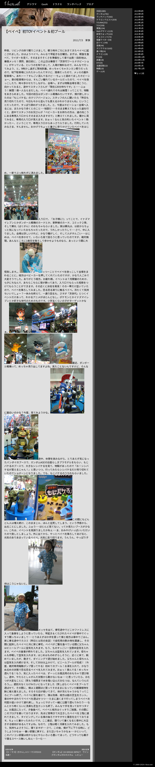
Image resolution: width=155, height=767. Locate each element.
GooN (44, 4)
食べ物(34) (101, 51)
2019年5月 (138, 51)
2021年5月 (138, 28)
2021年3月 (138, 34)
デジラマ (32, 4)
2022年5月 (138, 13)
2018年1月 (138, 65)
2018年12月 (139, 57)
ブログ (90, 4)
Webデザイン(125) (104, 31)
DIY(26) (99, 62)
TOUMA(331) (101, 22)
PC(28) (99, 57)
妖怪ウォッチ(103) (104, 34)
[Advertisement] (113, 118)
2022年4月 (138, 16)
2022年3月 (138, 19)
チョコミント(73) (104, 36)
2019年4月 (138, 54)
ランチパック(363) (104, 16)
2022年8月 (138, 11)
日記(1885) (101, 11)
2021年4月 (138, 31)
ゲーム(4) (100, 71)
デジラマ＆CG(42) (104, 48)
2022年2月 (138, 22)
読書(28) (100, 59)
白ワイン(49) (102, 42)
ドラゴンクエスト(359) (106, 19)
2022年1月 (138, 25)
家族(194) (100, 28)
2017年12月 (139, 68)
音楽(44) (100, 45)
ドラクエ (57, 4)
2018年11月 (139, 59)
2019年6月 (138, 48)
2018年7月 (138, 62)
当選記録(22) (102, 65)
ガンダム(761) (102, 13)
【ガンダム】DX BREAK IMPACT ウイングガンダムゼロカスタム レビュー (70, 752)
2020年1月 (138, 39)
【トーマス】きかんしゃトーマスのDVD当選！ (24, 752)
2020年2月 (138, 36)
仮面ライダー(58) (103, 39)
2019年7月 (138, 45)
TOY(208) (100, 25)
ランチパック (74, 4)
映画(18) (100, 68)
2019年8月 (138, 42)
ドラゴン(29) (102, 54)
